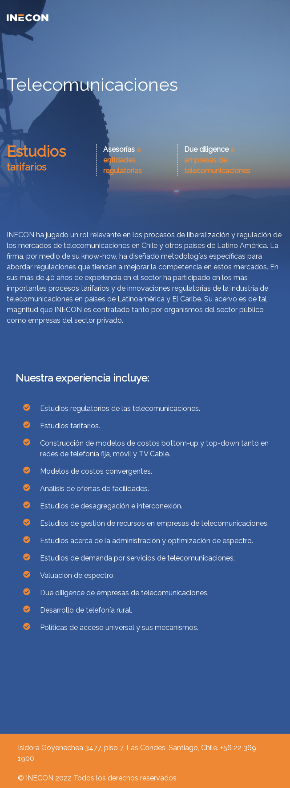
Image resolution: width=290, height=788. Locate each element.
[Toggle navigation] (278, 17)
